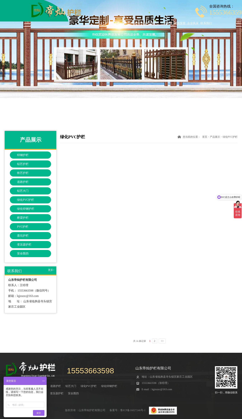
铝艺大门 (23, 190)
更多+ (51, 270)
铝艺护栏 (23, 163)
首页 (204, 137)
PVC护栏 (22, 226)
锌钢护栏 (23, 154)
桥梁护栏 (23, 217)
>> (162, 341)
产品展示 (215, 137)
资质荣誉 (180, 23)
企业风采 (193, 23)
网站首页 (114, 23)
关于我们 (127, 23)
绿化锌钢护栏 (25, 208)
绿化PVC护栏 (25, 199)
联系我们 (206, 23)
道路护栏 (23, 181)
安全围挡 (23, 253)
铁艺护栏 (23, 172)
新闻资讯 (140, 23)
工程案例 (166, 23)
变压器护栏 (24, 244)
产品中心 (153, 23)
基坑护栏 (23, 235)
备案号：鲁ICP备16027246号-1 (128, 410)
